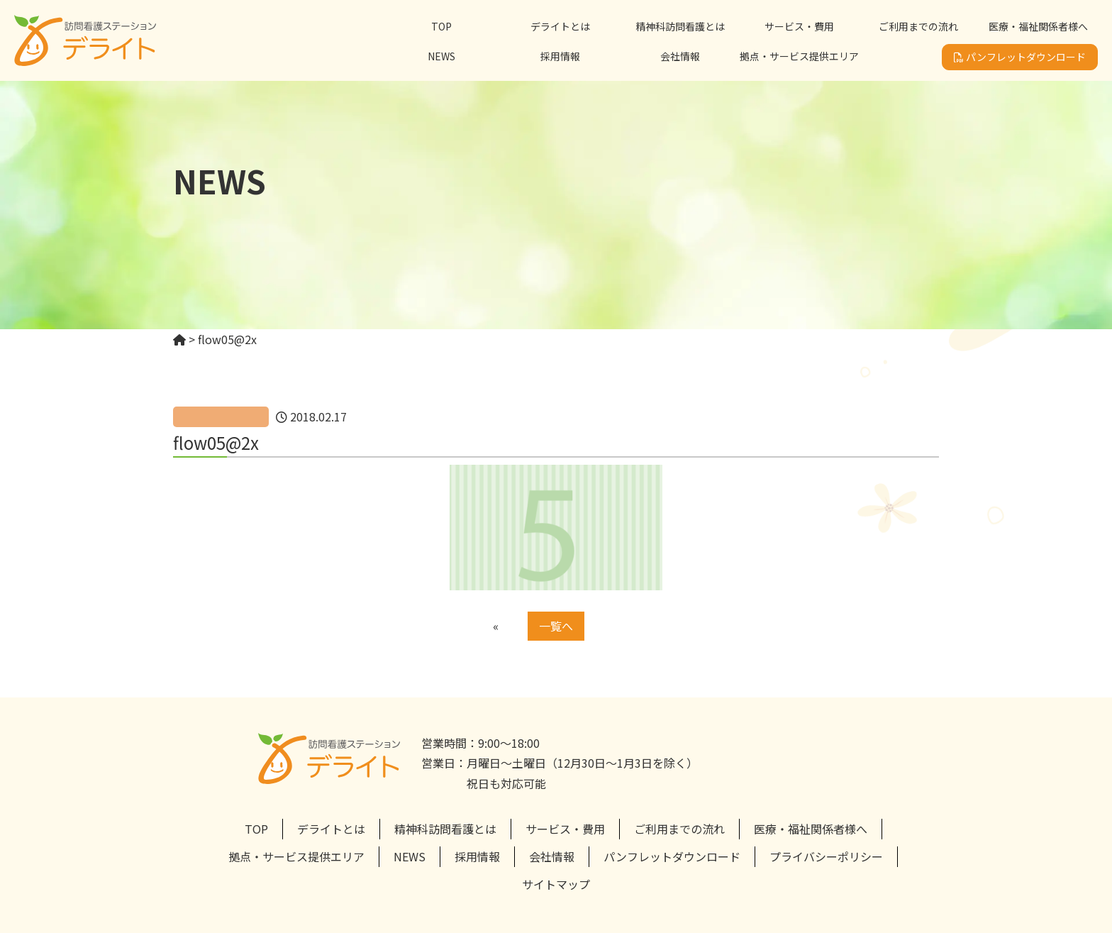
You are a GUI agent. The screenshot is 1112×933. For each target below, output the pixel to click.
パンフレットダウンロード (1020, 57)
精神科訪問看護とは (680, 26)
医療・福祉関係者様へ (1038, 26)
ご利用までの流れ (918, 26)
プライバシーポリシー (826, 856)
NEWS (441, 56)
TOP (441, 26)
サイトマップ (556, 884)
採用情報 (560, 56)
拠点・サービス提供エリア (799, 56)
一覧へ (556, 625)
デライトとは (560, 26)
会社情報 (680, 56)
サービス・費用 (799, 26)
